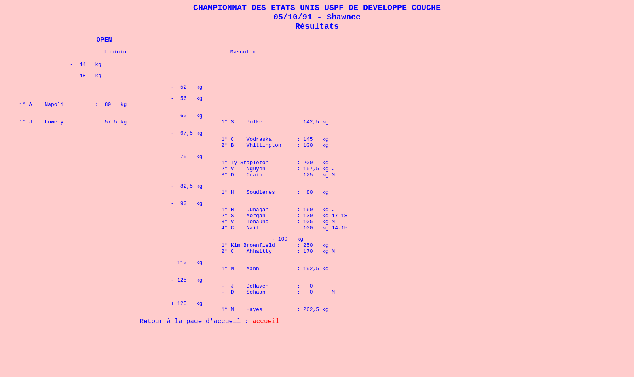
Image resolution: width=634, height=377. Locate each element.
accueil (265, 367)
